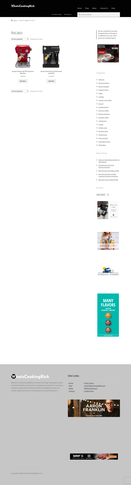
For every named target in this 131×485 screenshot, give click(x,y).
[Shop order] (20, 39)
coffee (100, 93)
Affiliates (101, 80)
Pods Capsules (103, 138)
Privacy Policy (89, 383)
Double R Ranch (103, 107)
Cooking (101, 97)
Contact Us (104, 8)
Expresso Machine (104, 114)
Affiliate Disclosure (90, 388)
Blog (87, 8)
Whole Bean (102, 145)
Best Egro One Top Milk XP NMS (108, 180)
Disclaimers (67, 14)
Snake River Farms (104, 142)
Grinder (101, 124)
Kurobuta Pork (103, 131)
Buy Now (23, 81)
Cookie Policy (89, 391)
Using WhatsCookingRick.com (94, 386)
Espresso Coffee (104, 111)
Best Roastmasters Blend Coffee (109, 171)
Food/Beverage (57, 14)
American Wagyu (104, 83)
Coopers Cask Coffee (105, 100)
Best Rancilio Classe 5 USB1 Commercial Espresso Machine (108, 175)
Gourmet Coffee (103, 117)
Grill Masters (103, 121)
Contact (72, 391)
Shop (113, 8)
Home (79, 8)
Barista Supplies (104, 86)
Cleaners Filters (103, 90)
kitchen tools (103, 128)
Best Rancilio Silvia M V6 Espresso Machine (106, 166)
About (94, 8)
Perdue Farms (103, 135)
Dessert (101, 104)
